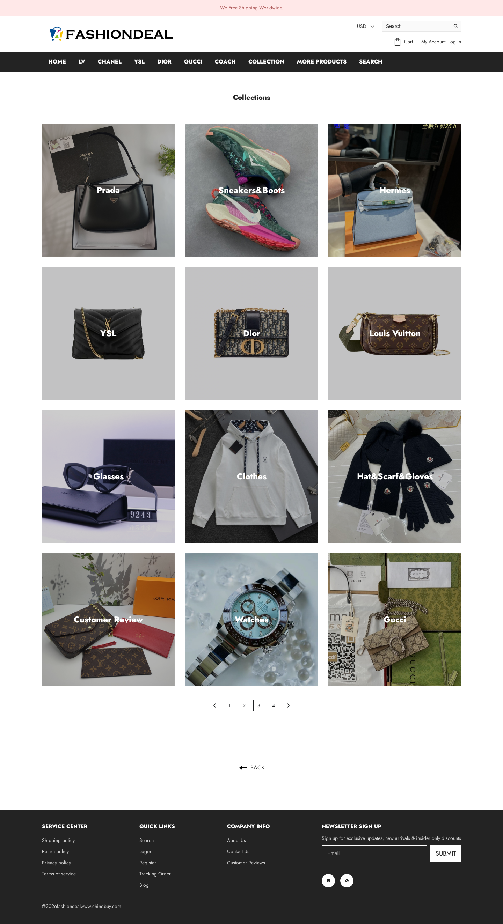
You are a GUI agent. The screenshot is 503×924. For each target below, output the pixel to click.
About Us (236, 840)
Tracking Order (155, 873)
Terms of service (59, 873)
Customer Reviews (246, 862)
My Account (433, 41)
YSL (139, 62)
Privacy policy (56, 862)
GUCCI (193, 62)
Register (147, 862)
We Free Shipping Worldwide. (251, 7)
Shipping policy (58, 840)
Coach (225, 62)
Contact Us (238, 851)
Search (370, 62)
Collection (266, 62)
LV (82, 62)
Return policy (55, 851)
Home (57, 62)
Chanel (110, 62)
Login (145, 851)
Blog (144, 884)
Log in (454, 41)
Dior (164, 62)
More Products (322, 62)
